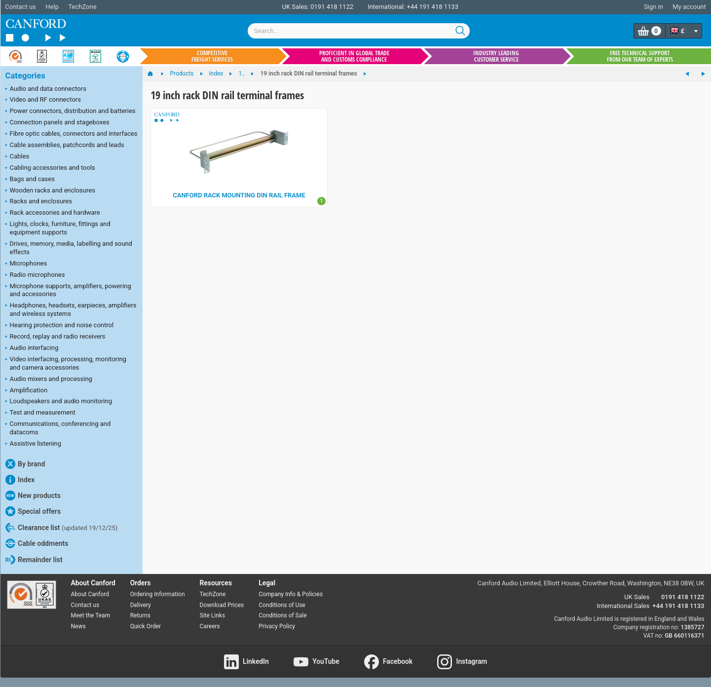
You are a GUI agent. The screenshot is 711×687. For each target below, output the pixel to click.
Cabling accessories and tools (50, 168)
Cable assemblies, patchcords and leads (64, 145)
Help (52, 6)
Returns (140, 615)
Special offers (33, 511)
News (78, 626)
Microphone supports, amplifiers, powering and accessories (68, 290)
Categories (25, 75)
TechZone (82, 6)
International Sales (623, 606)
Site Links (212, 615)
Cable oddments (37, 543)
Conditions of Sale (282, 615)
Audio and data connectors (45, 89)
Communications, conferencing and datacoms (58, 428)
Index (20, 480)
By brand (25, 464)
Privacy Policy (277, 626)
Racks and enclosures (38, 201)
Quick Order (145, 626)
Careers (210, 626)
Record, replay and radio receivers (55, 337)
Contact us (20, 6)
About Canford (90, 594)
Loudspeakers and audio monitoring (58, 401)
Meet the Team (91, 615)
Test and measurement (40, 413)
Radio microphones (35, 275)
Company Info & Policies (291, 594)
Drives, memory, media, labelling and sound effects (68, 248)
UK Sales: (295, 6)
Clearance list (61, 528)
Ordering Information (157, 594)
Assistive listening (33, 444)
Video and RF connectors (43, 100)
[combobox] (359, 30)
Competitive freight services (212, 56)
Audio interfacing (32, 348)
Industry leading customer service (496, 56)
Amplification (26, 390)
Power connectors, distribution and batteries (70, 111)
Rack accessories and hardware (52, 213)
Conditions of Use (282, 605)
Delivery (140, 605)
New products (33, 495)
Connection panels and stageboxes (57, 122)
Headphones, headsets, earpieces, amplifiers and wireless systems (71, 309)
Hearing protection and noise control (59, 325)
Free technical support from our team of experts (640, 56)
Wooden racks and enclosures (50, 191)
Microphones (26, 264)
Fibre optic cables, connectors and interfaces (71, 134)
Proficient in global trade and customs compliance (354, 56)
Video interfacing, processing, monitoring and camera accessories (65, 363)
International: (386, 6)
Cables (17, 157)
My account (689, 6)
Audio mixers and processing (48, 379)
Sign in (653, 6)
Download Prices (222, 605)
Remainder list (34, 560)
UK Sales (636, 597)
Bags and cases (30, 179)
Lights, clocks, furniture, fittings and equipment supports (58, 228)
